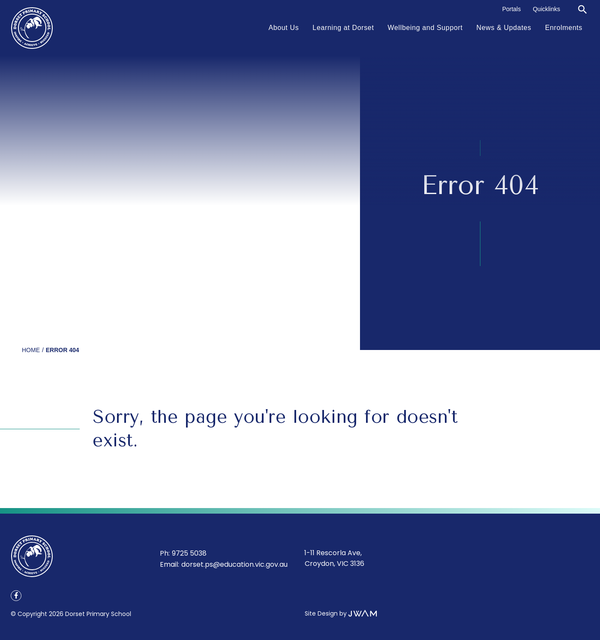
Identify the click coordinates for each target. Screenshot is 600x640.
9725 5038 (189, 553)
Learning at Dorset (343, 27)
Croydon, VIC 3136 (334, 563)
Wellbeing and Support (425, 27)
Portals (511, 9)
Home (31, 350)
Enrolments (563, 27)
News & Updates (504, 27)
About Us (283, 27)
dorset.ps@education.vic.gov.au (234, 564)
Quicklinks (546, 9)
